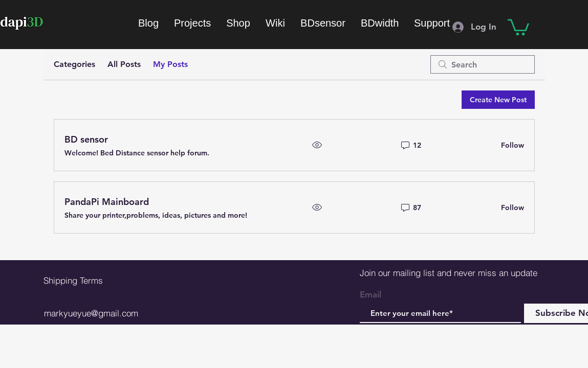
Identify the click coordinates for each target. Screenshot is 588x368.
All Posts (124, 64)
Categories (74, 64)
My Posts (170, 64)
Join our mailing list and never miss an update (448, 272)
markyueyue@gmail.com (91, 313)
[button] (518, 26)
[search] (482, 64)
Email (370, 294)
